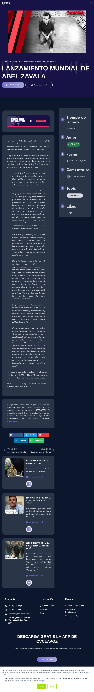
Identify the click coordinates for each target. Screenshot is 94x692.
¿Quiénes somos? (47, 606)
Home (4, 62)
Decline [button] (52, 686)
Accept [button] (42, 686)
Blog (15, 62)
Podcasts (44, 610)
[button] (16, 435)
